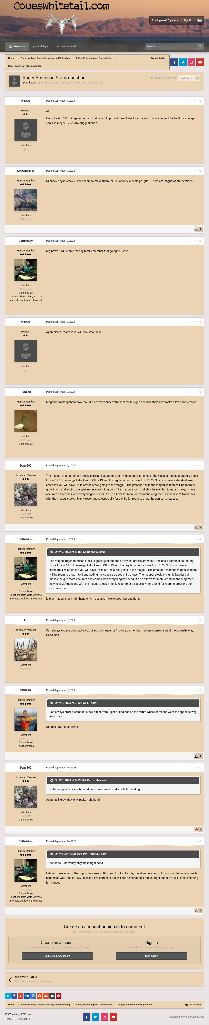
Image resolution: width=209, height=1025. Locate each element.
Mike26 (30, 82)
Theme (10, 1019)
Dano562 (25, 465)
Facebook (174, 62)
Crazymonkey (25, 170)
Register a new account (57, 956)
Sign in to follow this (165, 78)
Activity (43, 46)
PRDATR (25, 690)
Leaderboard (68, 46)
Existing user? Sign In (165, 20)
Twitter (183, 62)
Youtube (200, 62)
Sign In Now (151, 956)
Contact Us (24, 1019)
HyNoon (26, 392)
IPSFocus (26, 1014)
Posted (60, 100)
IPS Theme (11, 1014)
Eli (25, 620)
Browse (19, 46)
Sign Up (187, 20)
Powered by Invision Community (186, 1016)
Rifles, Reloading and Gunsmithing (82, 82)
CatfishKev (26, 240)
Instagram (191, 62)
